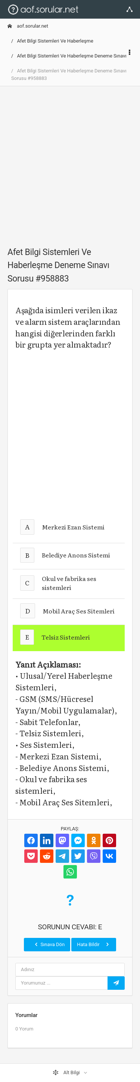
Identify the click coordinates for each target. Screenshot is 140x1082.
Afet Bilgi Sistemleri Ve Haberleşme (55, 41)
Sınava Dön (49, 944)
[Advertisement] (70, 162)
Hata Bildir (93, 944)
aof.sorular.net (27, 26)
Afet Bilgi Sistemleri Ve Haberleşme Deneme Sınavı (71, 56)
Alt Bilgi (67, 1073)
